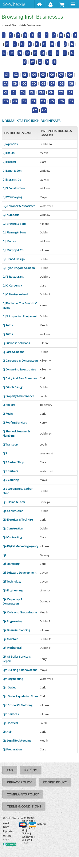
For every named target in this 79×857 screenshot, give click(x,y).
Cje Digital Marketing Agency (20, 546)
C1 (6, 75)
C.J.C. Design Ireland (15, 294)
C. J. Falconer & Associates (19, 206)
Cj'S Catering (11, 480)
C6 (52, 75)
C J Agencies (10, 144)
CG (61, 83)
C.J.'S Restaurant (13, 276)
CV (52, 101)
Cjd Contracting (12, 537)
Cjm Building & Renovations (20, 670)
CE (43, 83)
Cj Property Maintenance (18, 396)
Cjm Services (11, 714)
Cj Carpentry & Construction (20, 360)
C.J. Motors (9, 241)
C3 (25, 75)
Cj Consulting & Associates (19, 369)
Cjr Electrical (10, 723)
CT (33, 101)
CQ (6, 101)
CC (24, 83)
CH (71, 83)
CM (41, 92)
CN (51, 92)
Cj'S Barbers (10, 471)
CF (52, 83)
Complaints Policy (23, 794)
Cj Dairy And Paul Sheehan (20, 378)
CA (5, 83)
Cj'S (5, 453)
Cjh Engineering (12, 590)
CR (15, 101)
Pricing (30, 770)
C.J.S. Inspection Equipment (20, 316)
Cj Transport (10, 444)
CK (22, 92)
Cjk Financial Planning (16, 630)
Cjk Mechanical (12, 648)
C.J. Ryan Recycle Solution (19, 268)
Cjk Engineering (12, 621)
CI (5, 92)
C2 (15, 75)
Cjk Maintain (10, 639)
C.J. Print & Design (14, 259)
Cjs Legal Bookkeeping (17, 740)
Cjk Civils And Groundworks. (20, 612)
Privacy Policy (19, 782)
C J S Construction (14, 188)
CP (70, 92)
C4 (34, 75)
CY (35, 110)
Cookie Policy (55, 782)
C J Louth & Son (12, 171)
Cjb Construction (13, 511)
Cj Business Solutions (16, 343)
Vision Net (27, 820)
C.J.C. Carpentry (12, 285)
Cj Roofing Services (15, 422)
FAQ (10, 770)
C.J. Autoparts (11, 215)
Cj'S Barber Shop (13, 462)
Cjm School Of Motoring (17, 705)
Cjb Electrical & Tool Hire (18, 519)
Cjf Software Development (19, 573)
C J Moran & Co (12, 179)
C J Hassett (9, 162)
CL (31, 92)
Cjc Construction (13, 528)
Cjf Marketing (11, 564)
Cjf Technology (12, 581)
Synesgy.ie (27, 836)
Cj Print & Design (13, 387)
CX (71, 101)
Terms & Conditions (24, 806)
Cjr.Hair (7, 732)
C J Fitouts (9, 153)
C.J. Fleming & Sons (14, 232)
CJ (13, 92)
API (23, 830)
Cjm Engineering (13, 679)
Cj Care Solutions (13, 352)
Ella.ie (24, 843)
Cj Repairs (9, 405)
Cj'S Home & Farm (14, 502)
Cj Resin (8, 413)
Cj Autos (8, 325)
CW (61, 101)
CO (61, 92)
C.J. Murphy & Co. (13, 250)
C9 (70, 75)
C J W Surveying (12, 197)
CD (34, 83)
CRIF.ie (25, 833)
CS (24, 101)
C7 (61, 75)
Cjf (4, 555)
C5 (43, 75)
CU (43, 101)
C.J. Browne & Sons (14, 224)
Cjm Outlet (9, 687)
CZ (44, 110)
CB (15, 83)
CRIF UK (25, 839)
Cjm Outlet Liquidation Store (20, 696)
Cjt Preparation (12, 749)
